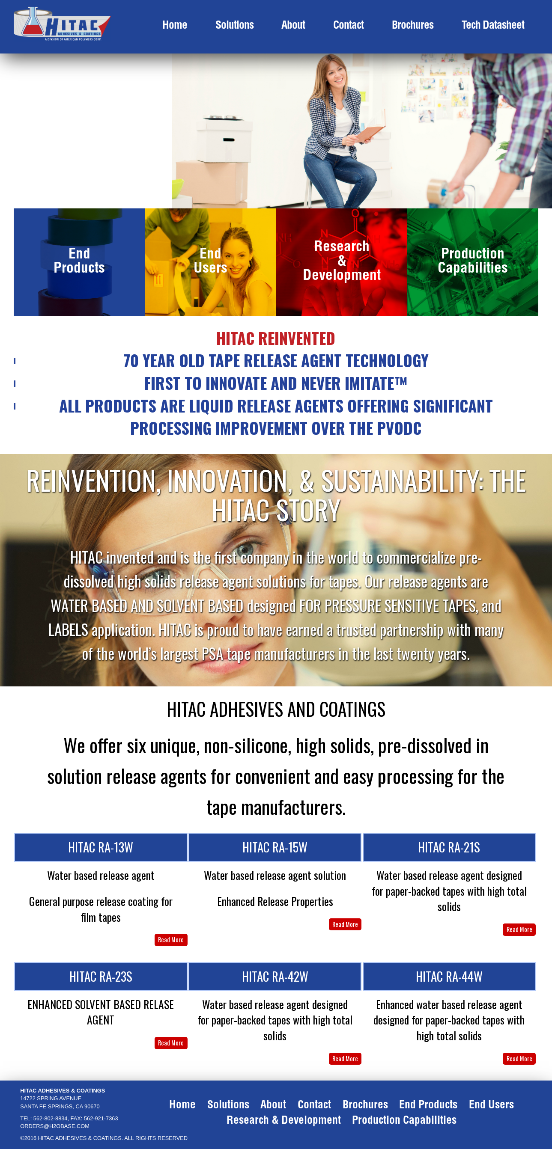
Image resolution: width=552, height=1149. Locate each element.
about (293, 26)
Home (174, 26)
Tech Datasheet (493, 26)
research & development (284, 1121)
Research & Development (342, 262)
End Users (210, 262)
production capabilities (404, 1121)
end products (428, 1106)
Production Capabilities (473, 262)
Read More (171, 939)
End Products (79, 262)
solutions (234, 26)
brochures (412, 26)
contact (348, 26)
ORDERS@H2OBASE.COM (55, 1126)
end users (491, 1106)
